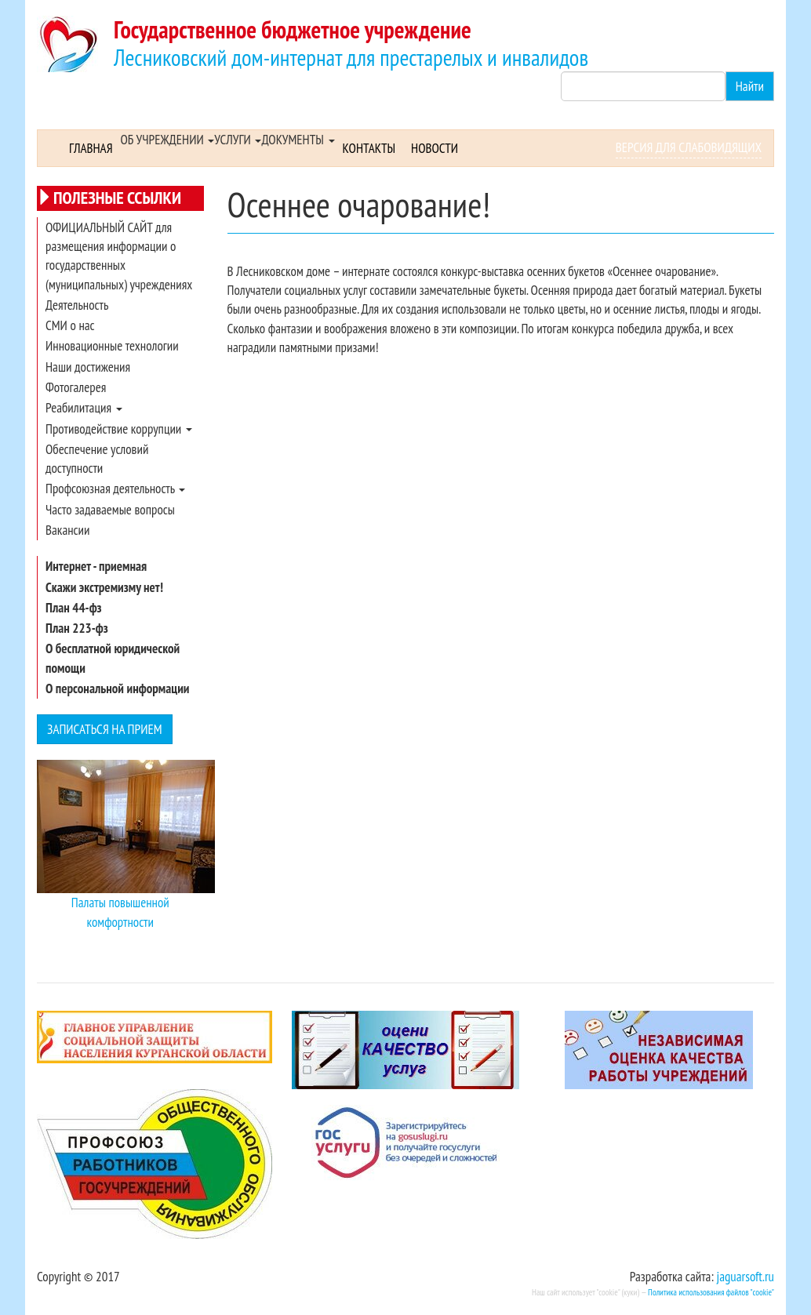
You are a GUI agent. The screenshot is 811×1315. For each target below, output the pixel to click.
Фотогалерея (75, 387)
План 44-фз (73, 607)
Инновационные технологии (112, 345)
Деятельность (76, 305)
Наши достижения (87, 367)
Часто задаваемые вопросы (110, 509)
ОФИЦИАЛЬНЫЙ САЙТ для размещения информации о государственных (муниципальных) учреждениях (118, 256)
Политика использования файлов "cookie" (711, 1292)
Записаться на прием (104, 729)
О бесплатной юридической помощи (112, 658)
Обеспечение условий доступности (96, 459)
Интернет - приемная (96, 566)
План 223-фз (76, 628)
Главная (91, 148)
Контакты (369, 148)
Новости (434, 148)
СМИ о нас (70, 325)
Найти (750, 86)
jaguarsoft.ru (745, 1276)
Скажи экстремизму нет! (104, 587)
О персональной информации (117, 688)
